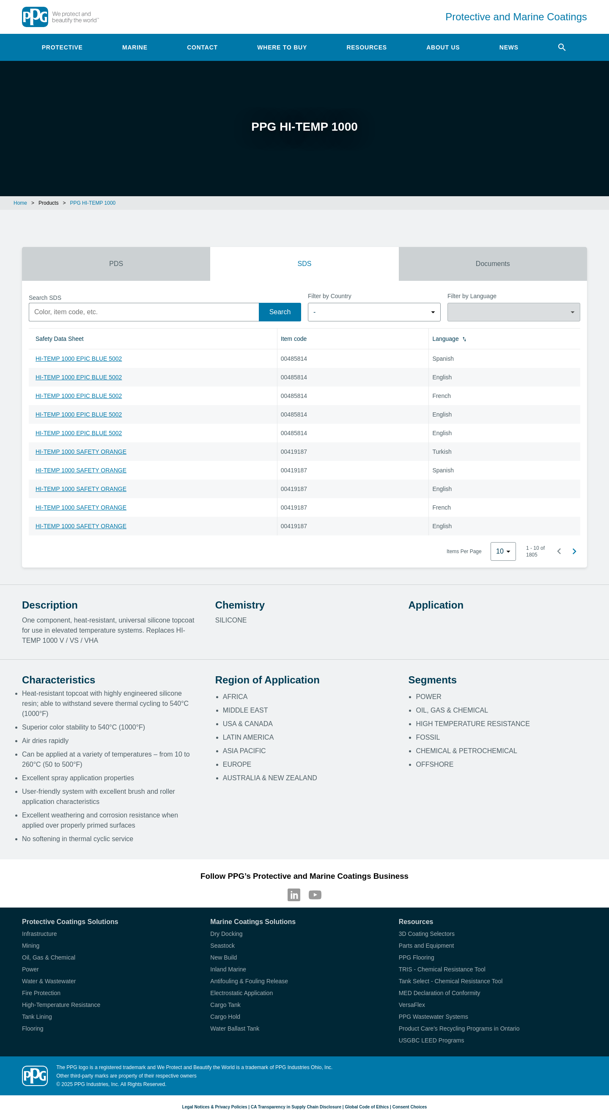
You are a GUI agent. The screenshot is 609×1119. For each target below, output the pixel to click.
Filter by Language (472, 296)
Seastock (222, 945)
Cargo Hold (225, 1016)
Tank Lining (37, 1016)
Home (20, 203)
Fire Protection (41, 993)
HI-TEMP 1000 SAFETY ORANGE (81, 451)
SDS (305, 263)
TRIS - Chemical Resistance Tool (442, 969)
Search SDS (45, 297)
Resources (366, 47)
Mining (30, 945)
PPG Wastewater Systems (433, 1016)
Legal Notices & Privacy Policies (214, 1107)
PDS (116, 263)
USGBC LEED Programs (431, 1040)
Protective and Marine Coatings (516, 16)
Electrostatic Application (241, 993)
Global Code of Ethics (367, 1107)
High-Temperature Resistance (61, 1004)
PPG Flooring (416, 957)
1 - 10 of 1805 (535, 551)
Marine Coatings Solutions (253, 921)
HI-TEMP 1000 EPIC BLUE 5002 (79, 358)
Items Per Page (464, 551)
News (508, 47)
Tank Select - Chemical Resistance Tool (451, 981)
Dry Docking (226, 933)
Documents (493, 263)
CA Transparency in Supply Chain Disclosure (296, 1107)
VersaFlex (412, 1004)
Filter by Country (329, 296)
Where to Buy (282, 47)
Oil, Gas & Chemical (48, 957)
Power (30, 969)
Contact (202, 47)
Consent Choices (409, 1107)
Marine (135, 47)
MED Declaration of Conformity (439, 993)
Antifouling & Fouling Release (249, 981)
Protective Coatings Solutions (70, 921)
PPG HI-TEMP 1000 (92, 203)
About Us (443, 47)
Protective (62, 47)
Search (280, 311)
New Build (223, 957)
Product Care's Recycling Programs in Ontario (459, 1028)
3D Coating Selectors (427, 933)
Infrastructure (39, 933)
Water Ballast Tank (234, 1028)
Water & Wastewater (49, 981)
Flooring (33, 1028)
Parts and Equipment (426, 945)
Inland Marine (228, 969)
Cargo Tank (225, 1004)
